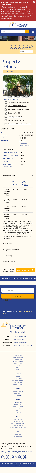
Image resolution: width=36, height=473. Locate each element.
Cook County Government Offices (11, 453)
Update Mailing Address (16, 120)
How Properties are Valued (17, 106)
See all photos (26, 95)
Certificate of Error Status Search (19, 124)
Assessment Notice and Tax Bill (18, 109)
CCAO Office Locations (25, 451)
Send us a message (20, 336)
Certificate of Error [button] (9, 262)
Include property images (12, 271)
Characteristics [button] (7, 244)
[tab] (18, 175)
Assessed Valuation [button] (9, 175)
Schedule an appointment (23, 346)
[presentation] (16, 306)
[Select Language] (26, 51)
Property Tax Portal (15, 117)
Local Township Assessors (9, 451)
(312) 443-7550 (19, 339)
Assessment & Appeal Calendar (18, 102)
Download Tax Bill (14, 113)
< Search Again (8, 71)
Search (18, 296)
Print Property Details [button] (24, 270)
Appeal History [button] (7, 256)
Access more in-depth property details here (19, 278)
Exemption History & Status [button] (11, 250)
